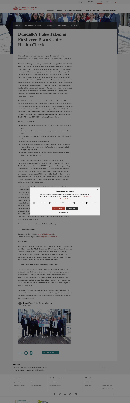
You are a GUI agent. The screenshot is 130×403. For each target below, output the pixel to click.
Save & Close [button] (58, 208)
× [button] (98, 189)
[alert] (65, 201)
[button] (65, 212)
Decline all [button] (72, 208)
